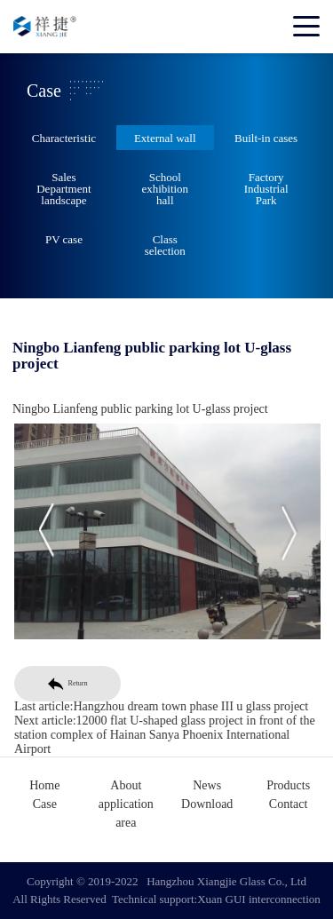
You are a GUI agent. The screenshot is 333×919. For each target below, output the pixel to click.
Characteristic (64, 138)
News (207, 785)
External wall (165, 138)
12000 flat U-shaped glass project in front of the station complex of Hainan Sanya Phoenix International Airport (167, 735)
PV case (64, 239)
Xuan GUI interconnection (259, 899)
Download (207, 804)
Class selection (165, 245)
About (125, 785)
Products (288, 785)
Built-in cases (265, 138)
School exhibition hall (164, 188)
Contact (288, 804)
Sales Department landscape (63, 188)
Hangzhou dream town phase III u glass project (193, 706)
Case (45, 804)
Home (44, 785)
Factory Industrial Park (266, 188)
